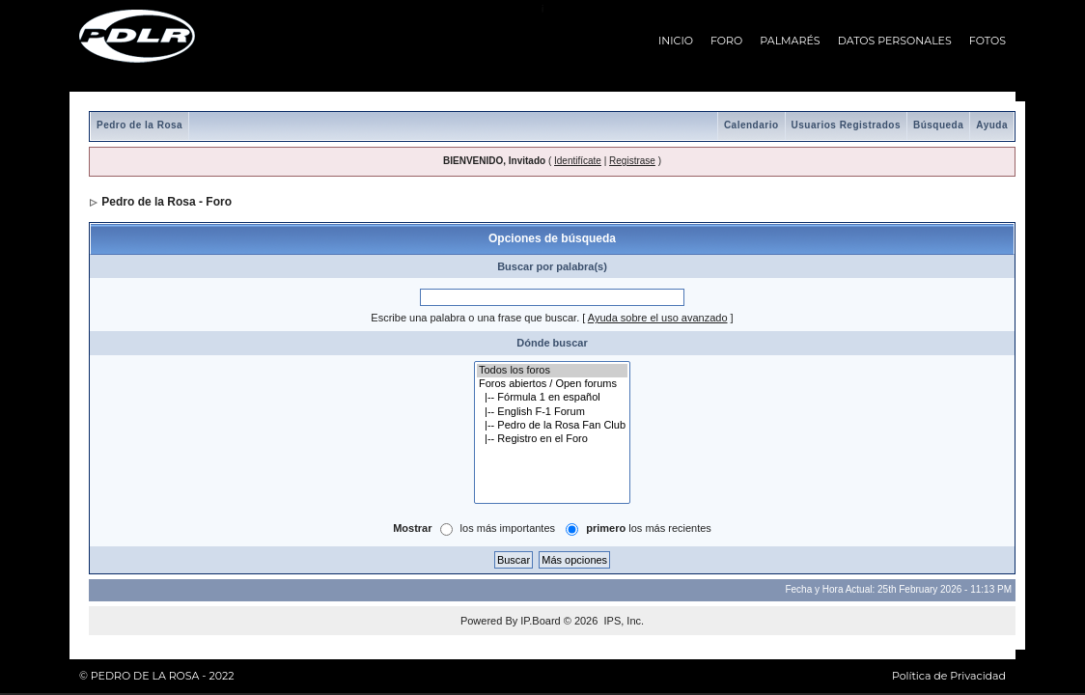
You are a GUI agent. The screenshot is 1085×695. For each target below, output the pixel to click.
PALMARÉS (790, 40)
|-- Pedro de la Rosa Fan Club (552, 425)
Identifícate (577, 160)
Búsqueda (938, 125)
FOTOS (987, 40)
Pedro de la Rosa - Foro (166, 201)
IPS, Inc (622, 620)
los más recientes (648, 528)
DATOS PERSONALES (895, 40)
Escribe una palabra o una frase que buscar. (475, 317)
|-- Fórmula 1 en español (552, 397)
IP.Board (540, 620)
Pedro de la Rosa (139, 125)
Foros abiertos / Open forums (552, 384)
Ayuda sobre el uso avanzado (658, 317)
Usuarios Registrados (846, 125)
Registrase (632, 160)
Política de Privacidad (949, 675)
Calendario (751, 125)
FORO (726, 40)
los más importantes (507, 528)
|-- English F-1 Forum (552, 412)
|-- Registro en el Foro (552, 439)
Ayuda (992, 125)
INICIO (675, 40)
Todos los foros (552, 370)
